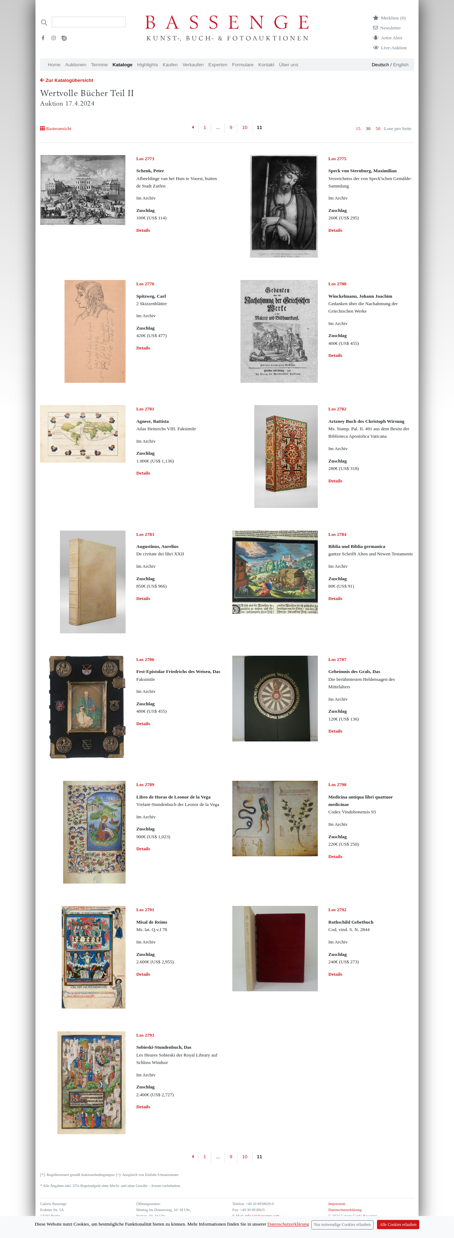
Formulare (243, 64)
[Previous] (193, 128)
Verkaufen (193, 64)
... (218, 127)
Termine (99, 64)
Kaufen (170, 64)
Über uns (288, 64)
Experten (218, 64)
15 (358, 128)
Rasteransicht (55, 128)
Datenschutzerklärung (345, 1210)
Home (54, 64)
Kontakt (266, 64)
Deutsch (380, 64)
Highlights (147, 64)
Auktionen (75, 64)
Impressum (336, 1204)
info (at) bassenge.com (261, 1216)
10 (245, 127)
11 (259, 127)
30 (368, 128)
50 (378, 128)
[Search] (89, 22)
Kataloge (122, 64)
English (401, 64)
